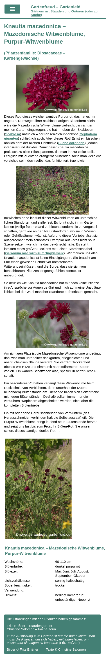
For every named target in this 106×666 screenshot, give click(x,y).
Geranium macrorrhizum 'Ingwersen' (34, 253)
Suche (36, 15)
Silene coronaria (71, 143)
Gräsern (77, 11)
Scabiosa (12, 134)
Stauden (57, 11)
